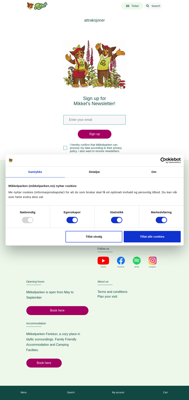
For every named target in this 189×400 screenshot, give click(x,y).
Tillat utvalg (94, 236)
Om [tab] (153, 171)
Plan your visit (107, 296)
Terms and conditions (112, 291)
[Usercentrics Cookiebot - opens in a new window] (163, 160)
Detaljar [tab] (94, 171)
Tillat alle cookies (152, 236)
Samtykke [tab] (35, 171)
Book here (57, 310)
